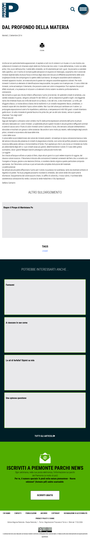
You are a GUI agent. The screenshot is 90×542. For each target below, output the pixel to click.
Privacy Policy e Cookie (45, 518)
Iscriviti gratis (45, 495)
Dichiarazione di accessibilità (75, 513)
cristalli (45, 250)
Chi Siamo (6, 513)
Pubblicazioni (31, 513)
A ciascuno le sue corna (16, 322)
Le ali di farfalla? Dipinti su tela (20, 360)
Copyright (55, 513)
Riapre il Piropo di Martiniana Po (18, 207)
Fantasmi (10, 284)
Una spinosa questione (16, 398)
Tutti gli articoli (44, 435)
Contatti (17, 513)
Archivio (44, 513)
